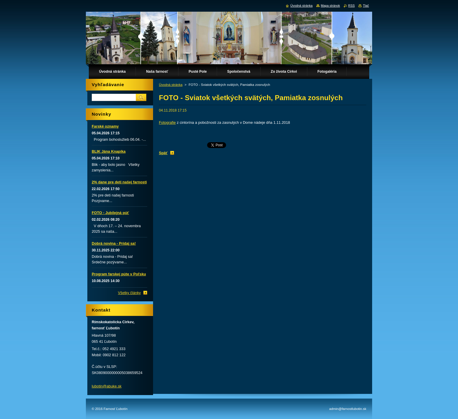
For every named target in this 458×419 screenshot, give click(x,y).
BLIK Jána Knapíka (109, 151)
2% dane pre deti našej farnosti (119, 182)
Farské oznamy (105, 126)
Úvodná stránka (171, 84)
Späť (163, 153)
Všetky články (129, 293)
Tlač (366, 5)
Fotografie (167, 122)
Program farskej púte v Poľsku (119, 274)
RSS (351, 5)
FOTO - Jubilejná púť (110, 213)
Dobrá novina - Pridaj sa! (114, 243)
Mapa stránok (330, 5)
